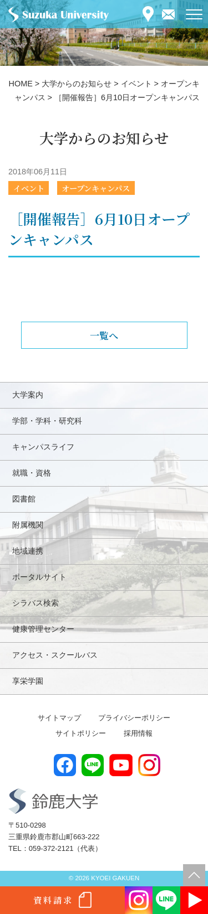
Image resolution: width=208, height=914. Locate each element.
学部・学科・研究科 (47, 420)
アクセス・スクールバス (55, 654)
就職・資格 (31, 472)
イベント (28, 188)
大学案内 (27, 394)
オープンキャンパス (96, 188)
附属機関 (27, 524)
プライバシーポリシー (134, 718)
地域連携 (27, 550)
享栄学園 (27, 681)
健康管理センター (43, 628)
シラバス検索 (35, 602)
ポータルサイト (39, 576)
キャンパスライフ (43, 446)
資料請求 (53, 900)
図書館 (23, 498)
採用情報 (138, 733)
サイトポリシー (80, 733)
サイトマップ (59, 718)
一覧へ (104, 335)
